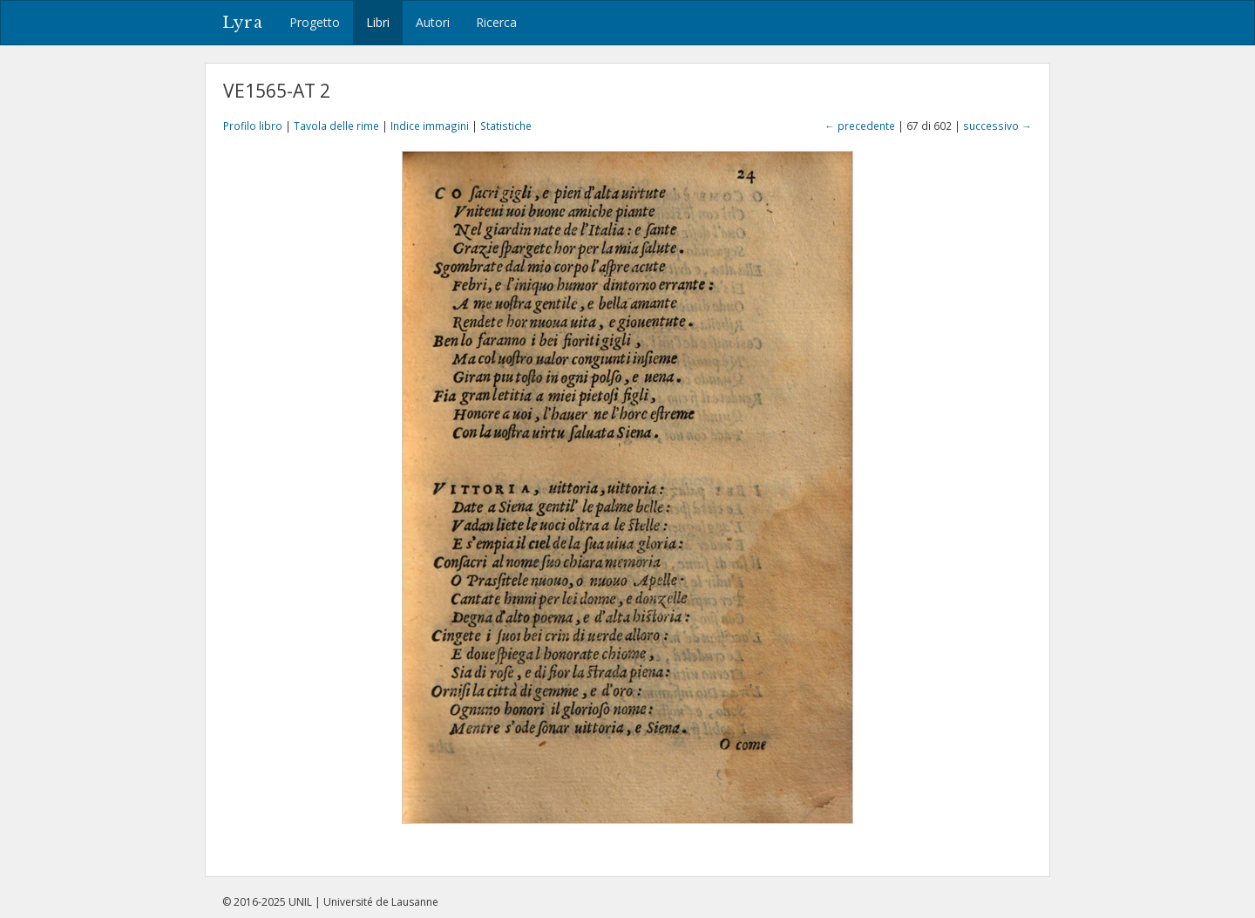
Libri (378, 22)
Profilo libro (252, 126)
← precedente (859, 126)
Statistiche (506, 126)
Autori (433, 22)
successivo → (997, 126)
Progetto (314, 22)
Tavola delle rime (336, 126)
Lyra (242, 22)
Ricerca (496, 22)
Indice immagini (429, 126)
